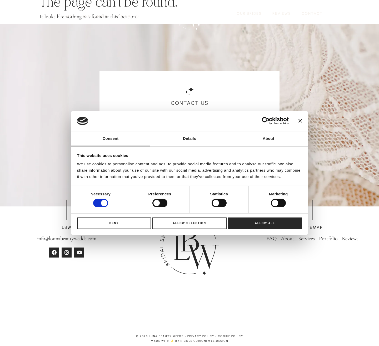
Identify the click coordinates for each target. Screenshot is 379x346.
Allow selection (189, 223)
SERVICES (128, 16)
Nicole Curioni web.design (204, 341)
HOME (66, 16)
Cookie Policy (230, 336)
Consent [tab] (111, 138)
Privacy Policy (200, 336)
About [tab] (268, 138)
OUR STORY (95, 16)
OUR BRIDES (249, 13)
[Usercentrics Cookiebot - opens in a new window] (266, 121)
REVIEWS (281, 13)
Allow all (265, 223)
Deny (114, 223)
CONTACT (312, 13)
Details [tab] (189, 138)
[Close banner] (300, 121)
